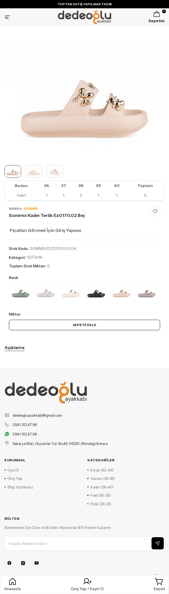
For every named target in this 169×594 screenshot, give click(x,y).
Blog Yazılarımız (18, 487)
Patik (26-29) (99, 504)
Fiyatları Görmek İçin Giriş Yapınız (45, 230)
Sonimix (31, 208)
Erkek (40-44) (100, 470)
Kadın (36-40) (100, 487)
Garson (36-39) (101, 478)
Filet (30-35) (99, 495)
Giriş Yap (13, 478)
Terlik (37, 257)
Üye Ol (11, 470)
